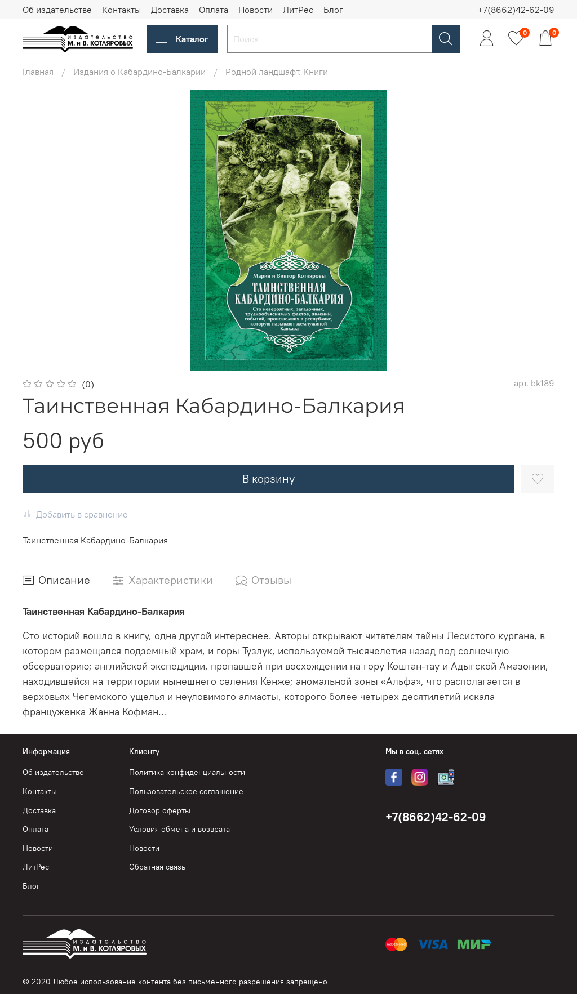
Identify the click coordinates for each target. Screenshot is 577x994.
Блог (333, 9)
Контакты (121, 9)
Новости (255, 9)
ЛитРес (298, 9)
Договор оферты (159, 810)
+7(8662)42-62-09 (516, 9)
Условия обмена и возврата (179, 829)
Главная (38, 71)
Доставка (170, 9)
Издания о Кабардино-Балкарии (139, 71)
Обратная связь (157, 867)
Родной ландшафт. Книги (276, 71)
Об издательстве (57, 9)
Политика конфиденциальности (187, 772)
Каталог (182, 38)
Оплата (213, 9)
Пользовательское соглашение (186, 791)
